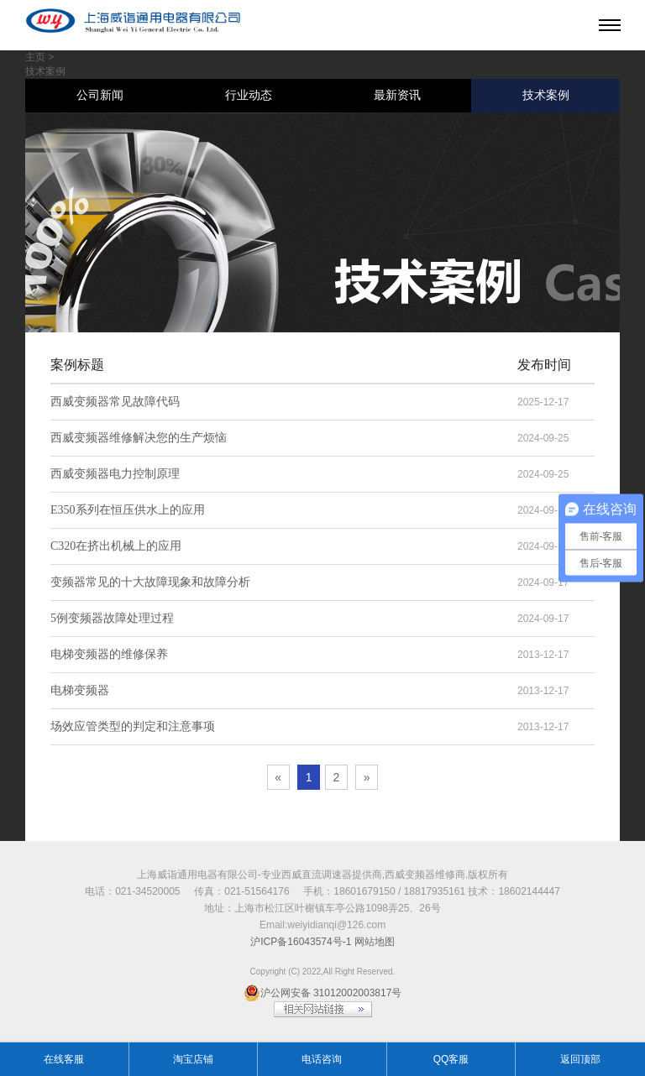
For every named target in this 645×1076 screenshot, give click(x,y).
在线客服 (64, 1059)
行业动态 (248, 95)
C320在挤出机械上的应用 (115, 546)
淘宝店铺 (193, 1059)
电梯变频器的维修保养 (109, 654)
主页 (35, 57)
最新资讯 (397, 95)
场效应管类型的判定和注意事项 (132, 726)
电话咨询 (322, 1059)
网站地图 (374, 942)
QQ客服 (451, 1059)
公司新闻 (99, 95)
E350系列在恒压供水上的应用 (127, 510)
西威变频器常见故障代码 (115, 401)
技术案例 (545, 95)
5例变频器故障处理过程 (112, 618)
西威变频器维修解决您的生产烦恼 (138, 437)
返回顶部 (580, 1059)
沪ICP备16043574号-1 (300, 942)
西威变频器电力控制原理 (115, 473)
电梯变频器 (79, 690)
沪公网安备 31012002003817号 (323, 993)
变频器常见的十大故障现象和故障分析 (150, 582)
